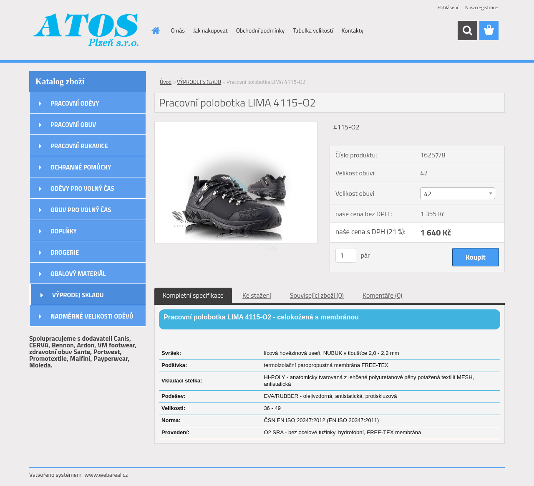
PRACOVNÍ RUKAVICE (79, 146)
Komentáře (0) (382, 295)
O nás (178, 30)
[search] (467, 30)
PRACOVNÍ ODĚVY (74, 103)
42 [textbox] (427, 194)
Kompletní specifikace (193, 295)
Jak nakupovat (210, 30)
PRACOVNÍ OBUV (73, 124)
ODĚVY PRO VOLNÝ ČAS (82, 188)
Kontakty (353, 30)
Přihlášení (448, 7)
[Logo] (86, 31)
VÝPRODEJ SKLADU (78, 295)
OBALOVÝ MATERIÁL (78, 273)
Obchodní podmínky (260, 30)
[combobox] (457, 193)
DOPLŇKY (63, 231)
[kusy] (345, 255)
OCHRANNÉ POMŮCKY (80, 167)
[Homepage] (155, 30)
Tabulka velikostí (313, 30)
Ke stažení (256, 295)
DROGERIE (64, 252)
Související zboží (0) (317, 295)
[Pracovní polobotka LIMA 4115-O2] (236, 125)
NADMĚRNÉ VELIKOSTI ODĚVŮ (92, 316)
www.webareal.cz (106, 474)
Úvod (165, 82)
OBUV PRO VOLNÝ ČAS (80, 210)
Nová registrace (481, 7)
